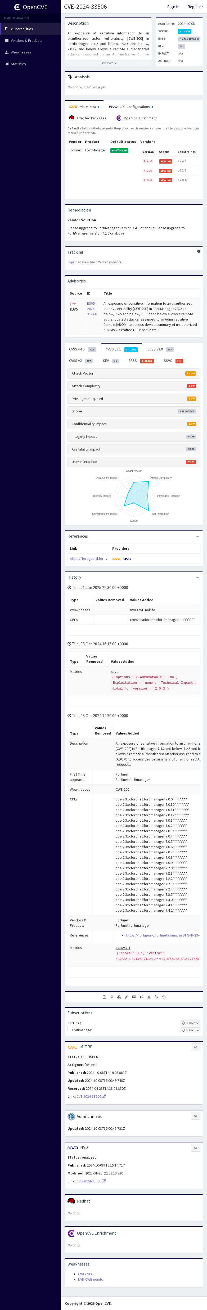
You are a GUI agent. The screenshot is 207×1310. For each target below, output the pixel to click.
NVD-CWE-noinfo (90, 1279)
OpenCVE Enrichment (136, 118)
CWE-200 (85, 1274)
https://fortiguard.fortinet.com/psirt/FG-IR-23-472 (109, 558)
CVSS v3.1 (122, 349)
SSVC (173, 360)
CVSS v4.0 (82, 349)
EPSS (141, 360)
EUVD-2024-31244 (91, 308)
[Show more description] (108, 63)
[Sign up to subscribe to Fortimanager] (190, 1030)
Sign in (173, 6)
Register (195, 6)
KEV (111, 360)
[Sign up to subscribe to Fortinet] (190, 1023)
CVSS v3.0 (160, 349)
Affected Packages (87, 118)
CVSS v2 (81, 360)
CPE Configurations (131, 106)
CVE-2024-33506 (85, 6)
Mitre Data (84, 106)
